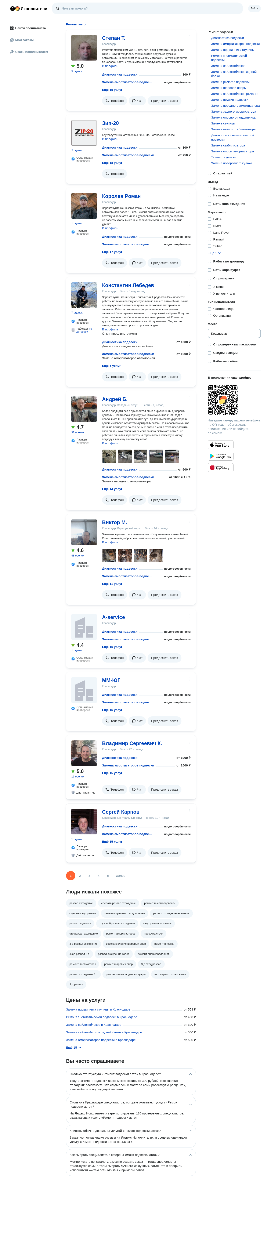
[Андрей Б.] (84, 409)
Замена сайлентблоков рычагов (234, 93)
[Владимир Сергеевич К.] (84, 753)
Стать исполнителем (29, 52)
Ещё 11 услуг (112, 583)
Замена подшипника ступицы (232, 49)
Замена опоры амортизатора (232, 151)
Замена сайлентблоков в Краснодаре (93, 1024)
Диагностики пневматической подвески (232, 137)
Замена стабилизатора (228, 145)
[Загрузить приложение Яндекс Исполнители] (234, 400)
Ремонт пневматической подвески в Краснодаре (101, 1017)
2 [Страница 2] (80, 875)
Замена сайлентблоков (228, 66)
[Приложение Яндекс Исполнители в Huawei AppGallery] (221, 467)
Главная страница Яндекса (12, 8)
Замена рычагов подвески (230, 82)
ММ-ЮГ (111, 680)
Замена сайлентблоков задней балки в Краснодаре (104, 1032)
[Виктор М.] (84, 532)
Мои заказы (22, 40)
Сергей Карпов (121, 812)
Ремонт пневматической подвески (229, 58)
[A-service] (84, 627)
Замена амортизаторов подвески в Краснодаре (101, 1040)
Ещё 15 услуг (112, 89)
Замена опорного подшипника (233, 117)
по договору (84, 330)
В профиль (110, 66)
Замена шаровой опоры (228, 88)
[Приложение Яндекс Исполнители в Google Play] (221, 456)
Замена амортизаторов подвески (127, 82)
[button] (114, 100)
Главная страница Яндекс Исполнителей (28, 8)
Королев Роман (121, 196)
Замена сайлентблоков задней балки (234, 74)
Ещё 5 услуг (111, 365)
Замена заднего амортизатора (233, 111)
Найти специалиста (28, 28)
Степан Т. (113, 38)
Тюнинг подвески (223, 157)
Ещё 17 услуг (112, 252)
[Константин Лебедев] (84, 295)
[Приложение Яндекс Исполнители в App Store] (221, 444)
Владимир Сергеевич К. (132, 743)
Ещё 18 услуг (112, 162)
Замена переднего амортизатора (235, 105)
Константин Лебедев (128, 285)
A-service (113, 617)
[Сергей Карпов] (84, 821)
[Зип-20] (84, 133)
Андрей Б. (114, 399)
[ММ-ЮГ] (84, 690)
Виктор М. (114, 522)
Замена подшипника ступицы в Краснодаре (98, 1009)
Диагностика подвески (119, 74)
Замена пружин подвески (229, 99)
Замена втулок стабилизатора (233, 129)
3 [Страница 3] (89, 875)
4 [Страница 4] (99, 875)
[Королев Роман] (84, 206)
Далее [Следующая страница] (120, 875)
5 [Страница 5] (108, 875)
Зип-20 (110, 123)
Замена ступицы (223, 123)
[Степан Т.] (84, 48)
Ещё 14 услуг (112, 489)
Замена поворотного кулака (231, 163)
